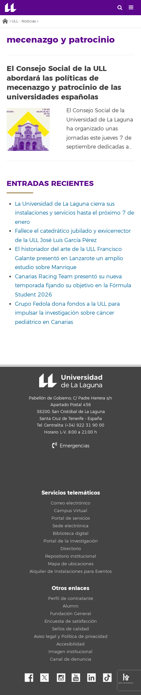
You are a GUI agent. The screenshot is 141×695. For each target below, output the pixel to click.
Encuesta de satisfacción (70, 621)
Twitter (47, 676)
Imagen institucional (70, 651)
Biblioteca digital (71, 533)
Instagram (63, 676)
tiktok (109, 676)
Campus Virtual (70, 510)
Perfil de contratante (70, 598)
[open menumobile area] (130, 7)
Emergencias (70, 446)
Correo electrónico (70, 503)
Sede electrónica (70, 526)
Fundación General (70, 613)
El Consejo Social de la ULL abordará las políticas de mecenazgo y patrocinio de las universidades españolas (64, 83)
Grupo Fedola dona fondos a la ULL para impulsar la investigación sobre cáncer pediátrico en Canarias (67, 313)
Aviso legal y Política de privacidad (70, 636)
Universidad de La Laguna (11, 7)
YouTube (78, 676)
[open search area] (119, 7)
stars (70, 468)
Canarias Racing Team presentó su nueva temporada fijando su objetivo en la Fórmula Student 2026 (73, 285)
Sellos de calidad (70, 629)
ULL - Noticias (24, 21)
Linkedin (94, 676)
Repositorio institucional (70, 556)
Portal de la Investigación (70, 541)
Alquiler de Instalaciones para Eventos (71, 571)
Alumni (70, 606)
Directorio (70, 548)
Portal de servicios (70, 518)
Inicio (5, 21)
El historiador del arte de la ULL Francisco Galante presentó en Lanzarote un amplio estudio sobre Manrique (69, 258)
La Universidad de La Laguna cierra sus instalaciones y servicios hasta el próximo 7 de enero (74, 213)
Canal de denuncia (70, 659)
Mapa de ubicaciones (71, 564)
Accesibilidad (70, 644)
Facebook (31, 676)
